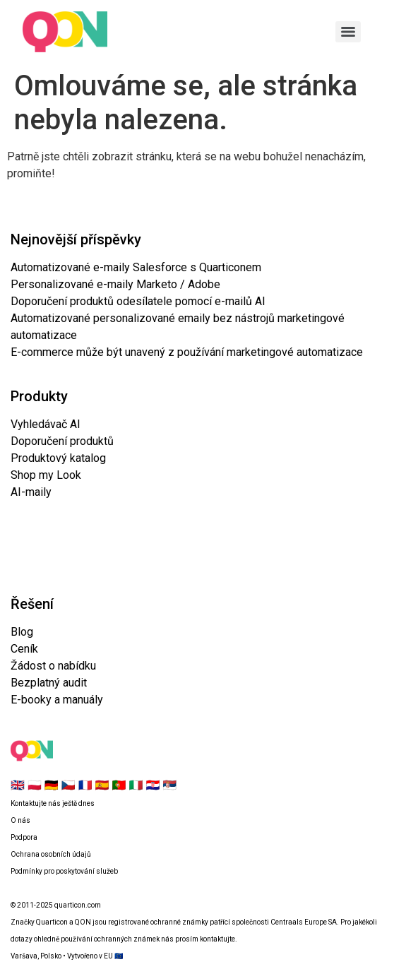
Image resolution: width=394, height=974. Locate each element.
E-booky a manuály (57, 699)
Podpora (24, 837)
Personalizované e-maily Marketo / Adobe (115, 284)
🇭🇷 (152, 785)
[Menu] (348, 31)
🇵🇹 (119, 785)
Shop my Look (46, 475)
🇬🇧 (18, 785)
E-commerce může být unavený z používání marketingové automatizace (187, 352)
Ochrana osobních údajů (51, 854)
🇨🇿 (68, 785)
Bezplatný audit (49, 682)
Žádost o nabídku (53, 665)
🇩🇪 (51, 785)
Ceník (24, 648)
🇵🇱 (35, 785)
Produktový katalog (58, 458)
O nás (20, 820)
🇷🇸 (169, 785)
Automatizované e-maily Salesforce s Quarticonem (136, 267)
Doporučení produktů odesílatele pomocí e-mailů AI (138, 301)
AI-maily (31, 492)
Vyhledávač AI (45, 424)
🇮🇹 (136, 785)
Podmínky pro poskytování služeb (64, 871)
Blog (22, 632)
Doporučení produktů (62, 441)
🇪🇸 (102, 785)
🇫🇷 (85, 785)
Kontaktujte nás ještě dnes (53, 803)
